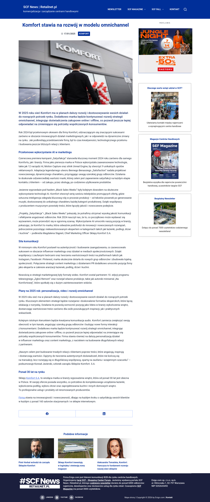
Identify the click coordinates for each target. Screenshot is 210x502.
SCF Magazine (137, 9)
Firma (22, 397)
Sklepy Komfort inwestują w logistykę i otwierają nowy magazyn (71, 465)
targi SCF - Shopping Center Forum (94, 480)
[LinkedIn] (104, 413)
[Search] (185, 9)
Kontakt (174, 9)
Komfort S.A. (33, 378)
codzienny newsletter (100, 483)
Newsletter (114, 9)
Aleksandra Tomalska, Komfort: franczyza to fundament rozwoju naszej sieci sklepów (112, 465)
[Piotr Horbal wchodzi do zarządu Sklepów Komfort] (36, 448)
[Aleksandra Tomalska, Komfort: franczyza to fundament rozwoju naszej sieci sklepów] (115, 448)
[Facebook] (47, 413)
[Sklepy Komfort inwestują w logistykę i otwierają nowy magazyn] (75, 448)
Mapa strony (129, 497)
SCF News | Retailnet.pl (40, 7)
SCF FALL (158, 9)
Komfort (84, 33)
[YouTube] (61, 497)
